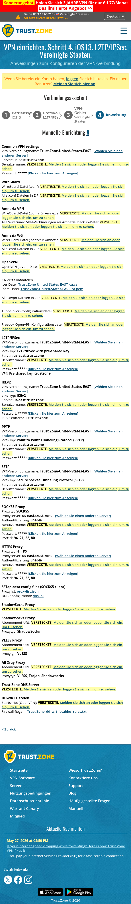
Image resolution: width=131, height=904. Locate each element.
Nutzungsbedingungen (30, 793)
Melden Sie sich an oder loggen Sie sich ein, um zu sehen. (48, 226)
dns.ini (38, 595)
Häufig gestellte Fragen (89, 800)
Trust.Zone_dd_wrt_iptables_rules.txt (57, 711)
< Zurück (9, 729)
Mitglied (17, 816)
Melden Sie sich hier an (74, 83)
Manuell (75, 808)
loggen (72, 78)
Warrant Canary (24, 808)
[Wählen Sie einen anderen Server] (83, 515)
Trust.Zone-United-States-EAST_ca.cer (48, 284)
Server (16, 785)
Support (75, 785)
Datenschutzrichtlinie (29, 800)
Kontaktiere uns (83, 777)
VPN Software (22, 777)
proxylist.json (28, 591)
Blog (72, 793)
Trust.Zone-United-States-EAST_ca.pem (51, 289)
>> (65, 8)
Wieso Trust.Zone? (85, 770)
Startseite (19, 770)
